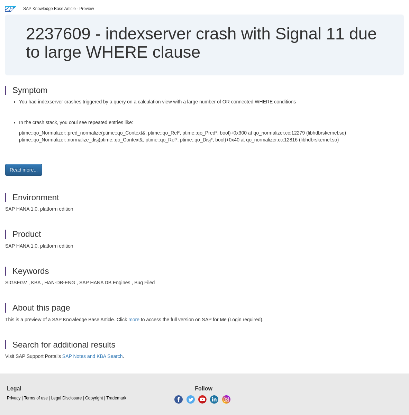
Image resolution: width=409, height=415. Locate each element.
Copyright (94, 398)
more (133, 319)
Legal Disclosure (66, 398)
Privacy (13, 398)
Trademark (116, 398)
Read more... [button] (24, 170)
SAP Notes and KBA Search (92, 356)
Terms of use (36, 398)
